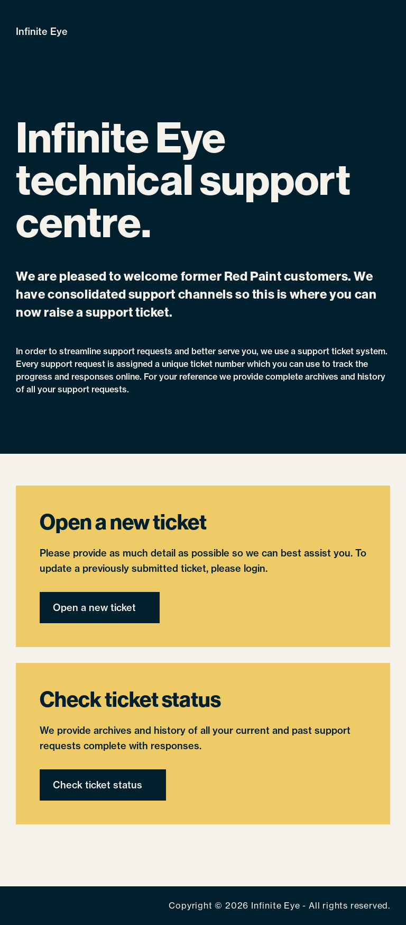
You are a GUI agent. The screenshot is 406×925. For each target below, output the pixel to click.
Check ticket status (97, 785)
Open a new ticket (94, 607)
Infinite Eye (42, 31)
